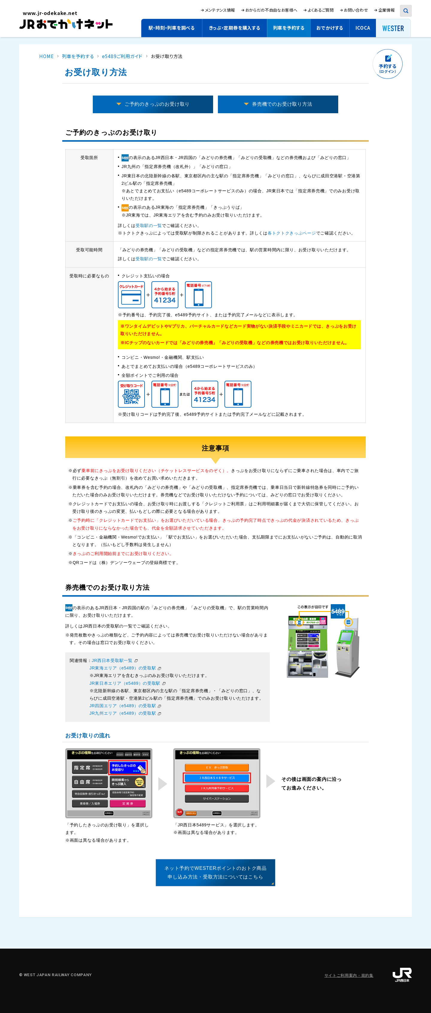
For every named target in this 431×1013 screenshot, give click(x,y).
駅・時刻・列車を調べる (171, 27)
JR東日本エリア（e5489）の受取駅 (124, 683)
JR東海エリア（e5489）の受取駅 (122, 668)
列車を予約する (289, 27)
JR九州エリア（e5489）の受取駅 (122, 713)
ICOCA (363, 27)
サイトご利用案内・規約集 (349, 975)
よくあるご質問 (321, 10)
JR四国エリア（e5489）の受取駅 (122, 705)
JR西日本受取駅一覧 (112, 660)
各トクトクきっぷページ (292, 233)
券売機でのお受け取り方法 (282, 104)
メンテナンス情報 (220, 10)
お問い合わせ (356, 10)
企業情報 (386, 10)
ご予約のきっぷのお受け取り (157, 104)
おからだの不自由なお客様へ (271, 10)
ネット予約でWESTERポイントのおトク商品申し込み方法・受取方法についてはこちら (215, 872)
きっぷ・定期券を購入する (234, 27)
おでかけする (329, 27)
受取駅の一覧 (149, 225)
